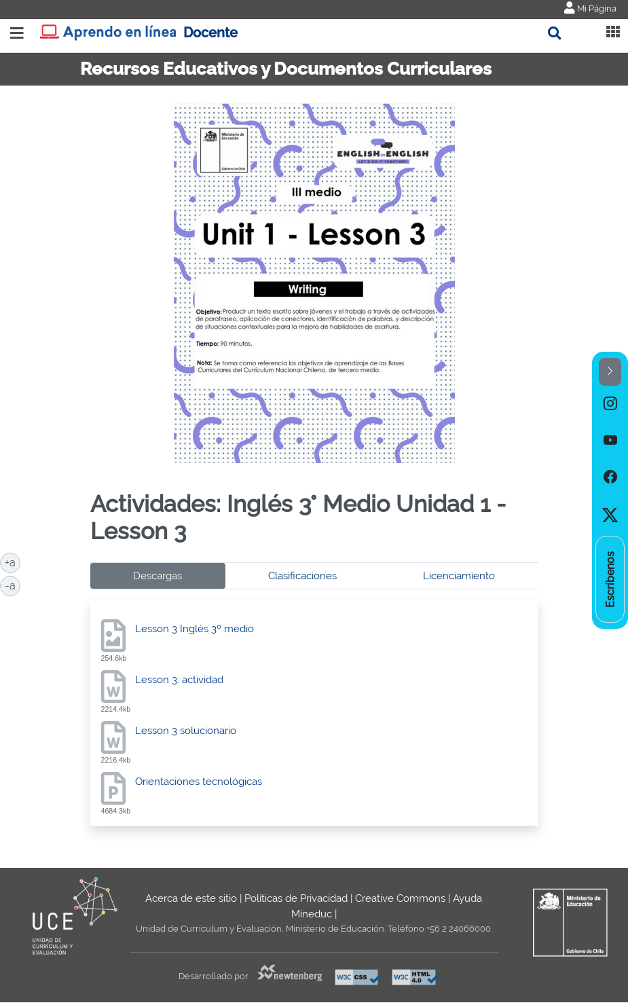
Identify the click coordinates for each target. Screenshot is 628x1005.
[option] (610, 404)
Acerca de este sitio (191, 898)
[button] (610, 372)
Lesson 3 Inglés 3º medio (194, 629)
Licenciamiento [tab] (459, 576)
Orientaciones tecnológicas (198, 781)
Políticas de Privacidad (296, 898)
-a (12, 584)
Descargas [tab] (157, 576)
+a (12, 561)
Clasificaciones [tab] (302, 576)
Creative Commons (400, 898)
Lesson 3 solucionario (185, 731)
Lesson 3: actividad (179, 680)
